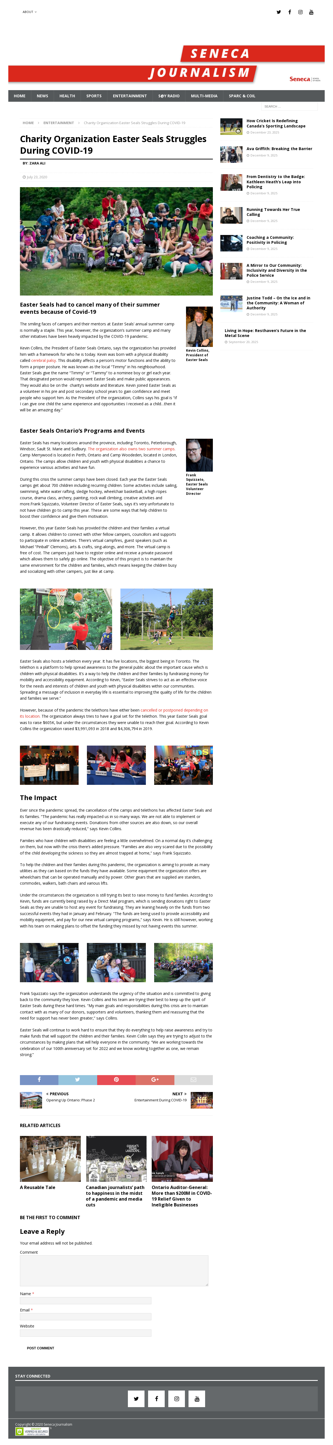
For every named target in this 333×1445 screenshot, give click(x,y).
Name (26, 1293)
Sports (94, 95)
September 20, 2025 (243, 341)
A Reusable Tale (37, 1187)
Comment (29, 1251)
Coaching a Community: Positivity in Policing (270, 239)
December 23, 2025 (265, 131)
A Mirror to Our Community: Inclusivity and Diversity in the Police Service (277, 269)
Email (25, 1309)
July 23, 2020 (37, 176)
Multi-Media (204, 95)
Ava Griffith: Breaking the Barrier (279, 148)
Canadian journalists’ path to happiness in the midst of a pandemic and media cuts (115, 1195)
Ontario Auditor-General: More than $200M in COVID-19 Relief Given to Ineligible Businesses (182, 1195)
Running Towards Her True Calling (273, 211)
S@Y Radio (169, 95)
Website (27, 1325)
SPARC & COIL (242, 95)
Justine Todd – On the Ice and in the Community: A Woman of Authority (278, 302)
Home (19, 95)
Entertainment (130, 95)
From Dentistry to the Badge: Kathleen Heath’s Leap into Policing (276, 181)
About (28, 12)
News (42, 95)
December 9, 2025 (264, 154)
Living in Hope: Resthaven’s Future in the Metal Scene (265, 332)
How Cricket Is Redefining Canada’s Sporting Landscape (276, 122)
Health (67, 95)
